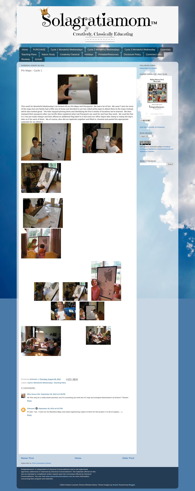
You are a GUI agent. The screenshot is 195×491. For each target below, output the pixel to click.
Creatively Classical (69, 54)
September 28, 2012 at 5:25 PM (53, 394)
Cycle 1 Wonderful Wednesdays (66, 49)
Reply (29, 401)
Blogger (132, 485)
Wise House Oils (33, 394)
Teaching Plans (29, 54)
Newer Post (27, 458)
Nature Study (48, 54)
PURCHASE (39, 49)
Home (25, 49)
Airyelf (115, 485)
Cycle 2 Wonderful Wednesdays (103, 49)
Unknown (31, 408)
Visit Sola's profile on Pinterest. (152, 127)
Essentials (165, 49)
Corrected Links (154, 54)
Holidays (89, 54)
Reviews (25, 59)
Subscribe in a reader (148, 68)
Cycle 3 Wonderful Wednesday (139, 49)
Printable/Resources (108, 54)
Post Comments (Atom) (41, 463)
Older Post (128, 458)
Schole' (38, 59)
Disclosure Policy (132, 54)
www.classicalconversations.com (59, 476)
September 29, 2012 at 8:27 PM (50, 408)
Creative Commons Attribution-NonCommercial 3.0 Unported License (156, 149)
